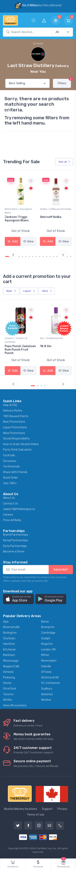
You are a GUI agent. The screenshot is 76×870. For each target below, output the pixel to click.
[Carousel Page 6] (25, 256)
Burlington (10, 632)
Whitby (7, 700)
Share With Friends (15, 472)
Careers (8, 514)
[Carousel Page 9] (36, 256)
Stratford (9, 688)
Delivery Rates (12, 410)
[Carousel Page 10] (39, 256)
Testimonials (11, 466)
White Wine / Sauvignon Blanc (18, 211)
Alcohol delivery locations (20, 809)
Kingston (47, 644)
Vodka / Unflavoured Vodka (55, 209)
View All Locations (15, 705)
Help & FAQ (10, 405)
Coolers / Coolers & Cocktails (16, 340)
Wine (47, 290)
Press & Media (12, 520)
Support (47, 809)
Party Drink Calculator (17, 449)
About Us (9, 498)
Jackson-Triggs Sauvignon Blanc (17, 218)
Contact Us (10, 503)
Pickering (9, 677)
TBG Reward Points (15, 416)
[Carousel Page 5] (22, 256)
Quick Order (10, 477)
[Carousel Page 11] (43, 256)
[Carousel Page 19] (70, 256)
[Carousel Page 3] (41, 385)
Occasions (9, 461)
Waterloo (47, 694)
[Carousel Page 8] (32, 256)
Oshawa (8, 672)
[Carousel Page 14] (53, 256)
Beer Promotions (14, 421)
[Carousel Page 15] (56, 256)
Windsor (46, 700)
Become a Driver (14, 551)
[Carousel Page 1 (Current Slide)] (7, 256)
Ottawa (46, 672)
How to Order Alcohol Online (21, 444)
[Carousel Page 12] (46, 256)
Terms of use (35, 814)
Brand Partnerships (15, 534)
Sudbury (46, 688)
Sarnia (7, 683)
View (28, 241)
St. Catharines (50, 683)
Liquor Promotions (15, 427)
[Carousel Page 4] (18, 256)
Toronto (8, 694)
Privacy (62, 809)
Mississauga (10, 660)
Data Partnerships (15, 546)
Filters (64, 82)
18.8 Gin (45, 346)
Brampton (48, 627)
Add (12, 241)
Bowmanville (11, 627)
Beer (11, 290)
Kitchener (9, 649)
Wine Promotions (14, 433)
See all (64, 161)
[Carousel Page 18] (67, 256)
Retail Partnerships (15, 540)
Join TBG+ (10, 483)
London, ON (48, 649)
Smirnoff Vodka (50, 217)
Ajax (6, 621)
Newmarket (49, 660)
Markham (9, 655)
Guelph (45, 638)
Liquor (29, 290)
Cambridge (48, 632)
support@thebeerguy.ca (19, 509)
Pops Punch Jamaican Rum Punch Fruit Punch (20, 349)
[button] (18, 599)
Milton (45, 655)
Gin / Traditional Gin (51, 338)
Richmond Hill (50, 677)
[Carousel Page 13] (49, 256)
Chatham (9, 638)
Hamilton (9, 644)
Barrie (45, 621)
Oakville (46, 666)
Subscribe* (60, 569)
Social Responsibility (16, 438)
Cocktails (9, 455)
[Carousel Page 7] (29, 256)
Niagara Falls (11, 666)
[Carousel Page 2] (37, 385)
